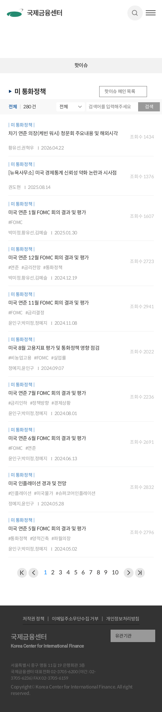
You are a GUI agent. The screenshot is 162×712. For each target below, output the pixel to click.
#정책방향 (39, 403)
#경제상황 (60, 403)
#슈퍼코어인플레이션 (76, 493)
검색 (134, 12)
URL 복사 (154, 91)
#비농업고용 (20, 358)
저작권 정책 (33, 618)
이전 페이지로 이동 (33, 573)
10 (115, 572)
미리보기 (138, 145)
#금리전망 (30, 267)
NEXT (140, 573)
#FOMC (15, 222)
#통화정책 (52, 267)
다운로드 (149, 145)
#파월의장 (60, 538)
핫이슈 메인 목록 (119, 91)
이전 (22, 573)
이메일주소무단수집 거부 (75, 618)
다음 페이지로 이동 (129, 573)
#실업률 (58, 358)
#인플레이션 (20, 493)
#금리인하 (17, 403)
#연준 (13, 267)
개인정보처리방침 (122, 618)
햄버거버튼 (151, 12)
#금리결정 (34, 312)
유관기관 (123, 636)
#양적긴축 (39, 538)
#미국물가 (43, 493)
